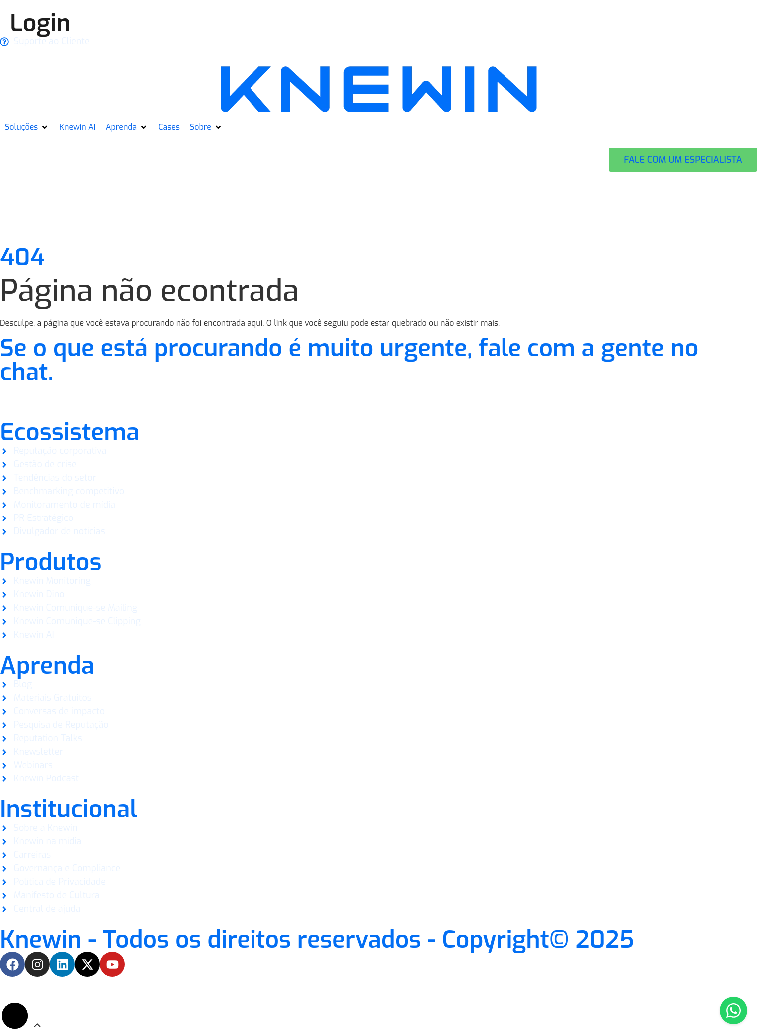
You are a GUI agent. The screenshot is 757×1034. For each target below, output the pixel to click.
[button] (27, 127)
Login (40, 23)
